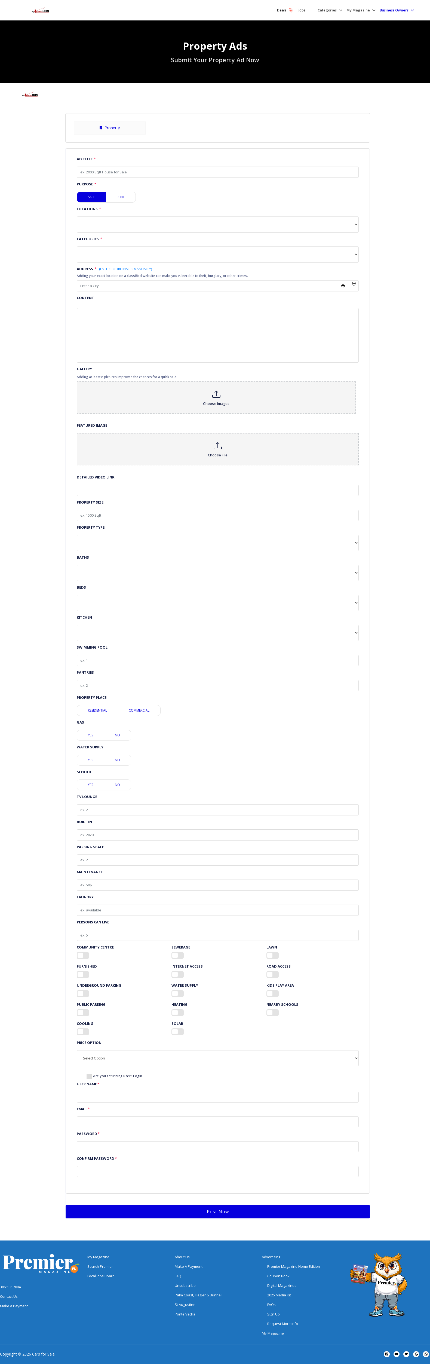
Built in (84, 822)
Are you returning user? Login (117, 1076)
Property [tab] (110, 127)
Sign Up (273, 1314)
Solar (177, 1023)
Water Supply (90, 747)
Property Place (91, 697)
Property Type (91, 527)
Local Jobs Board (101, 1275)
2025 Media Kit (279, 1295)
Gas (80, 722)
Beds (81, 587)
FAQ (178, 1275)
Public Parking (91, 1004)
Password (88, 1133)
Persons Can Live (93, 922)
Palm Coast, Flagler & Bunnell (198, 1295)
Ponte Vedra (185, 1314)
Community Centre (95, 947)
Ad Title (86, 159)
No (117, 735)
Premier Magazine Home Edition (293, 1266)
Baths (83, 557)
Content (85, 298)
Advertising (271, 1256)
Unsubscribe (185, 1285)
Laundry (85, 897)
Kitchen (84, 617)
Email (83, 1109)
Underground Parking (99, 985)
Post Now (218, 1212)
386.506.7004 (10, 1286)
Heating (179, 1004)
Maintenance (90, 872)
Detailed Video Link (95, 477)
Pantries (85, 672)
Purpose (86, 184)
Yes (90, 735)
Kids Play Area (280, 985)
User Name (88, 1084)
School (84, 772)
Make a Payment (14, 1305)
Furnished (87, 966)
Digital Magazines (281, 1285)
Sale (91, 197)
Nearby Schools (282, 1004)
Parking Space (90, 847)
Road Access (278, 966)
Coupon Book (278, 1275)
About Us (182, 1256)
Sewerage (180, 947)
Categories (89, 239)
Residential (97, 710)
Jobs (302, 10)
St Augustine (185, 1304)
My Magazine (98, 1256)
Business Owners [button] (394, 10)
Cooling (85, 1023)
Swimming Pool (92, 647)
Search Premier (100, 1266)
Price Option (89, 1042)
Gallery (84, 369)
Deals (285, 10)
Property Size (90, 502)
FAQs (271, 1304)
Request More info (282, 1323)
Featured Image (92, 425)
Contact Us (9, 1296)
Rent (121, 197)
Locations (89, 209)
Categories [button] (327, 10)
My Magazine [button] (358, 10)
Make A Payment (188, 1266)
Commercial (139, 710)
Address (114, 269)
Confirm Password (97, 1158)
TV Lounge (87, 796)
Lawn (271, 947)
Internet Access (187, 966)
